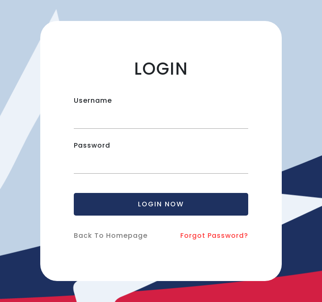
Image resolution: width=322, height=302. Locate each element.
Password (92, 145)
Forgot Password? (214, 235)
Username (93, 100)
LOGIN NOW (161, 204)
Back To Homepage (111, 235)
